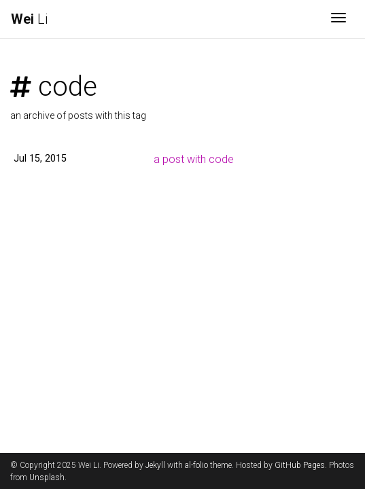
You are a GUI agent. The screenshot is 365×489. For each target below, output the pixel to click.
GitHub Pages (300, 465)
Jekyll (155, 465)
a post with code (194, 159)
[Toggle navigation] (338, 19)
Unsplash (47, 477)
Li (29, 19)
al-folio (196, 465)
